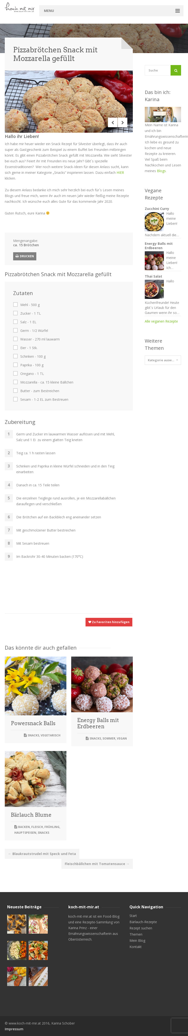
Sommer (108, 738)
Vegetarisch (50, 735)
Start (133, 916)
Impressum (14, 1029)
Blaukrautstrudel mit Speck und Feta (42, 853)
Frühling (51, 827)
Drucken (25, 256)
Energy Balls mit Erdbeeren (98, 723)
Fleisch (37, 827)
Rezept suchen (140, 928)
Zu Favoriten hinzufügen (108, 622)
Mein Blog (137, 940)
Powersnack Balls (33, 723)
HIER (120, 172)
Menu (49, 10)
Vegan (122, 738)
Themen (135, 934)
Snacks (33, 735)
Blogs (161, 171)
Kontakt (135, 947)
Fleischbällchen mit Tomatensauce (97, 863)
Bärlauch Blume (31, 815)
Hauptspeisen (25, 833)
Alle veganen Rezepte (161, 321)
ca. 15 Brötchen (26, 245)
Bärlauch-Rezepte (143, 922)
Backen (24, 827)
